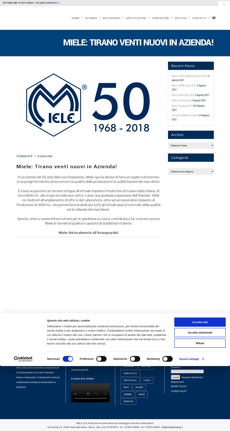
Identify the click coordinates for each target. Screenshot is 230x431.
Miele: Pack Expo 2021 (183, 95)
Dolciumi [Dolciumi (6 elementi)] (146, 366)
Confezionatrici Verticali (82, 358)
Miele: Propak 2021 (181, 100)
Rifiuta (200, 408)
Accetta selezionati (200, 397)
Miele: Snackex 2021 (182, 105)
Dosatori (75, 364)
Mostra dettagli (189, 423)
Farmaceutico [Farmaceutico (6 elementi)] (130, 373)
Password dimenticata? (192, 377)
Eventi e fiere (46, 156)
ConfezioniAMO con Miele (185, 115)
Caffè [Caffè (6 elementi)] (142, 359)
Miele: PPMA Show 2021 (184, 85)
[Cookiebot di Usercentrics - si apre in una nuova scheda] (23, 424)
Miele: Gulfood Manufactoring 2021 (190, 76)
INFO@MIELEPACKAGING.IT (47, 3)
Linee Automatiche (79, 369)
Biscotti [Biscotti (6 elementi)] (127, 359)
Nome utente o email (180, 358)
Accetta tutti (200, 387)
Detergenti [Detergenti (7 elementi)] (129, 366)
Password (175, 367)
